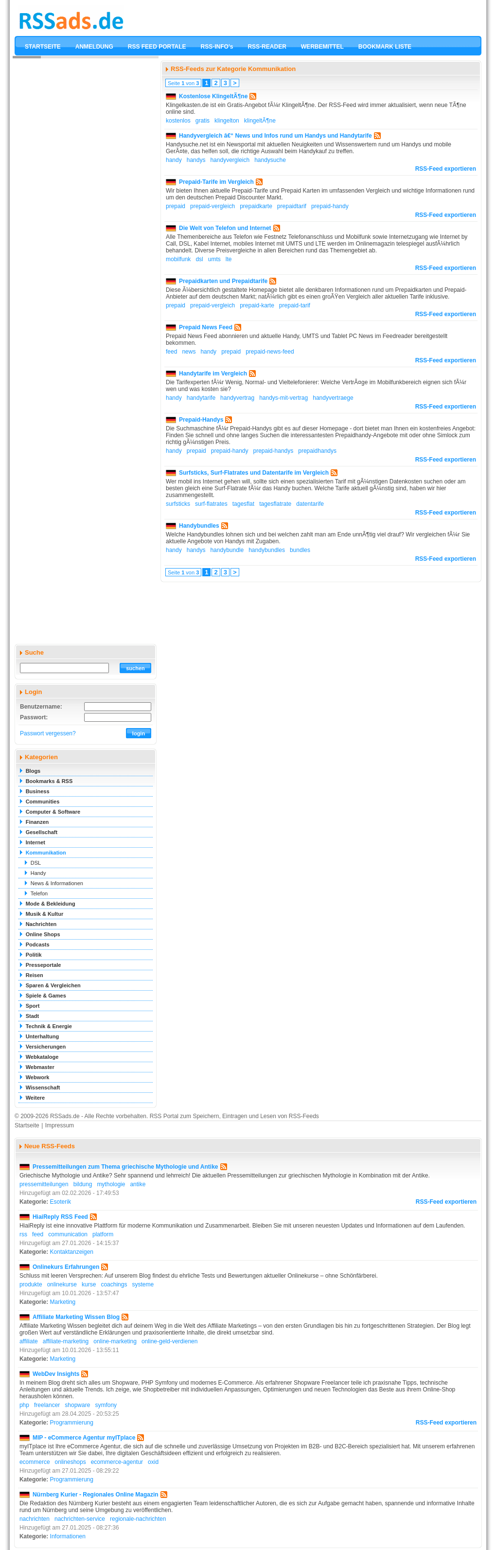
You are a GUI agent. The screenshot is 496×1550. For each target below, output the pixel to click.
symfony (106, 1405)
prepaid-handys (273, 450)
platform (102, 1234)
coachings (114, 1284)
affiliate (28, 1341)
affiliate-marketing (66, 1341)
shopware (77, 1405)
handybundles (266, 550)
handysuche (270, 160)
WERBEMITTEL (322, 46)
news (188, 351)
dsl (199, 259)
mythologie (111, 1184)
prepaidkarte (256, 206)
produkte (30, 1284)
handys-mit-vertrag (283, 397)
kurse (89, 1284)
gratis (202, 120)
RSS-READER (267, 46)
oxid (153, 1462)
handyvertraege (333, 397)
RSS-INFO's (217, 46)
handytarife (201, 397)
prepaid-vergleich (212, 206)
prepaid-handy (330, 206)
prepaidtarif (291, 206)
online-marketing (115, 1341)
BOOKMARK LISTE (384, 46)
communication (68, 1234)
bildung (82, 1184)
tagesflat (243, 503)
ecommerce (34, 1462)
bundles (300, 550)
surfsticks (178, 503)
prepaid (175, 206)
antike (137, 1184)
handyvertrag (237, 397)
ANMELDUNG (94, 46)
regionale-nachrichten (138, 1518)
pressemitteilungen (44, 1184)
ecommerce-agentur (117, 1462)
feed (171, 351)
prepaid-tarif (294, 305)
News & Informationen (57, 883)
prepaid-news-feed (270, 351)
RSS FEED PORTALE (157, 46)
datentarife (310, 503)
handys (196, 160)
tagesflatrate (275, 503)
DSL (36, 863)
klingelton (226, 120)
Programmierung (71, 1422)
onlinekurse (62, 1284)
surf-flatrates (211, 503)
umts (214, 259)
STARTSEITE (43, 46)
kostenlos (178, 120)
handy (174, 160)
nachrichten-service (79, 1518)
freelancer (47, 1405)
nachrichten (34, 1518)
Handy (38, 873)
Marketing (63, 1302)
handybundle (227, 550)
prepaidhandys (317, 450)
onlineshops (70, 1462)
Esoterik (60, 1201)
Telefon (39, 893)
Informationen (68, 1536)
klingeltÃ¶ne (260, 120)
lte (229, 259)
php (24, 1405)
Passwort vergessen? (48, 733)
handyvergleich (229, 160)
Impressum (59, 1125)
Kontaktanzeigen (71, 1251)
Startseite (27, 1125)
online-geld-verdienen (169, 1341)
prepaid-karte (257, 305)
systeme (143, 1284)
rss (23, 1234)
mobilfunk (178, 259)
